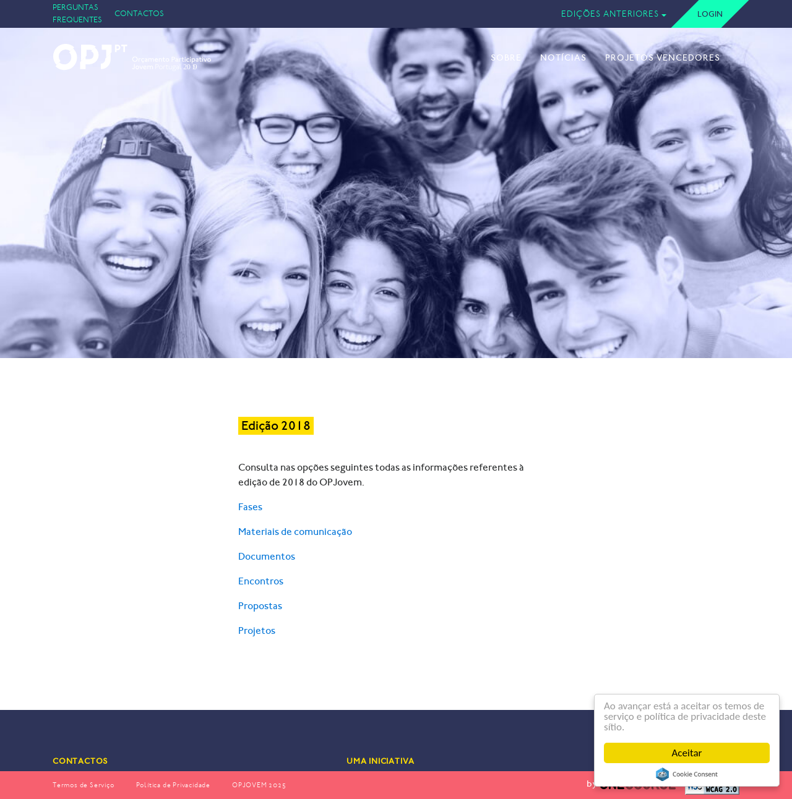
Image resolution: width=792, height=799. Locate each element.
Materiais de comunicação (295, 531)
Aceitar (687, 752)
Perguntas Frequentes (77, 13)
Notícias (563, 58)
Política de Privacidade (173, 785)
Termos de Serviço (83, 785)
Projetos (256, 630)
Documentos (266, 556)
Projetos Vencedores (662, 58)
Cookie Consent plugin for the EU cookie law (687, 774)
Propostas (260, 606)
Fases (250, 507)
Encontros (260, 581)
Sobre (506, 58)
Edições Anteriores (610, 14)
